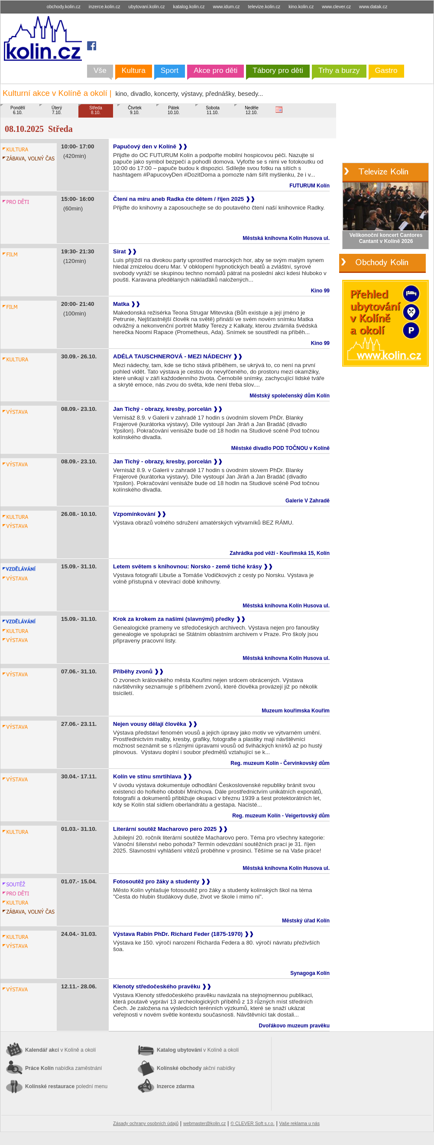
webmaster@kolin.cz (204, 1123)
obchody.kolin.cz (64, 6)
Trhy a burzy (339, 70)
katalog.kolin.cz (189, 6)
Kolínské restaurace (66, 1086)
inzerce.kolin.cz (105, 6)
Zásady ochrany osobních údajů (145, 1123)
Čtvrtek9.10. (135, 110)
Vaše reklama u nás (299, 1123)
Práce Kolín (63, 1068)
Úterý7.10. (57, 110)
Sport (169, 70)
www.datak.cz (373, 6)
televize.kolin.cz (265, 6)
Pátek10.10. (174, 110)
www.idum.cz (227, 6)
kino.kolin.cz (301, 6)
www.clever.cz (337, 6)
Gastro (386, 70)
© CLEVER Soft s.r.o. (252, 1123)
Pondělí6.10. (17, 110)
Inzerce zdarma (175, 1086)
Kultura (134, 70)
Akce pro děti (215, 70)
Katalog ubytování (198, 1050)
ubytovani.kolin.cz (147, 6)
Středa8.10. (95, 110)
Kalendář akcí (60, 1050)
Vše (100, 70)
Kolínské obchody (196, 1068)
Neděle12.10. (252, 110)
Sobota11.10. (213, 110)
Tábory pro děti (278, 70)
